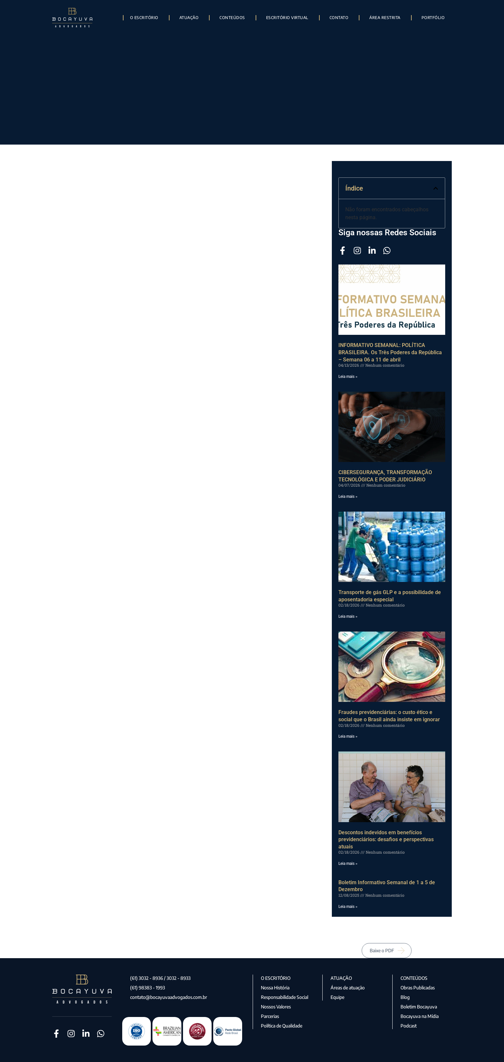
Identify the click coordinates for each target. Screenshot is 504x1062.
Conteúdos (232, 17)
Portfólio (433, 17)
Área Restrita (385, 17)
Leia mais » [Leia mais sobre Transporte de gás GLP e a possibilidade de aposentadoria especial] (347, 616)
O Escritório (144, 17)
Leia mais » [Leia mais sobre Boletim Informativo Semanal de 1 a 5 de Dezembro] (347, 906)
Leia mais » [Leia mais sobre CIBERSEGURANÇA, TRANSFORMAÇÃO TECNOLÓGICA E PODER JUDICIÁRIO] (347, 496)
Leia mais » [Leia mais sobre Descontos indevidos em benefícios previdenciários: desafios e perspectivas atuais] (347, 863)
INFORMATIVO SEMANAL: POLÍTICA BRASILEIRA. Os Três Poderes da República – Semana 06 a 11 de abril (390, 352)
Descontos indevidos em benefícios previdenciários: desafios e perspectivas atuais (386, 839)
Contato (339, 17)
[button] (435, 188)
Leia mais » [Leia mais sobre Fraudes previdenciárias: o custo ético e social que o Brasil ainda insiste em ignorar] (347, 736)
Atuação (189, 17)
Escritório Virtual (287, 17)
